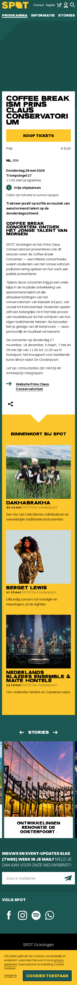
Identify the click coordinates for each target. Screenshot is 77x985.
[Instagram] (22, 916)
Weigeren (10, 975)
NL (8, 160)
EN (15, 160)
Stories (66, 15)
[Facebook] (9, 916)
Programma (15, 15)
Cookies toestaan (47, 975)
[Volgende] (55, 732)
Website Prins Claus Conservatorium (32, 386)
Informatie (43, 15)
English (50, 5)
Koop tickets (38, 135)
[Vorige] (21, 732)
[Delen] (10, 404)
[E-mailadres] (38, 878)
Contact (38, 5)
